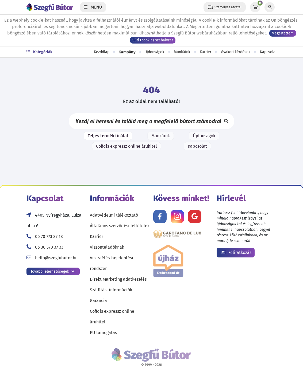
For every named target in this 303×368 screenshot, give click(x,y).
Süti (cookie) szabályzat (152, 40)
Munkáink (182, 52)
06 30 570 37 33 (49, 247)
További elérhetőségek (52, 271)
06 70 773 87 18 (49, 236)
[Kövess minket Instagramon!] (177, 216)
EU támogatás (103, 332)
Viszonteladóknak (107, 247)
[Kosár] (255, 7)
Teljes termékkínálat (108, 135)
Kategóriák (39, 52)
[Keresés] (226, 121)
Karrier (205, 52)
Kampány (126, 51)
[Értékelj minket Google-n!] (194, 216)
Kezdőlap (101, 52)
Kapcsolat (268, 52)
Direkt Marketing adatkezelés (118, 279)
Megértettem (283, 33)
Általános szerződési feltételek (119, 225)
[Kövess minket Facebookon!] (160, 216)
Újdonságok (154, 52)
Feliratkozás (236, 252)
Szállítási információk (111, 289)
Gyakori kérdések (235, 52)
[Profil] (269, 7)
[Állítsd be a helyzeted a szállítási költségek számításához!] (224, 7)
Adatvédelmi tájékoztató (114, 215)
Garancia (98, 300)
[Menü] (93, 7)
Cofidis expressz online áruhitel (126, 146)
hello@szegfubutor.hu (56, 257)
